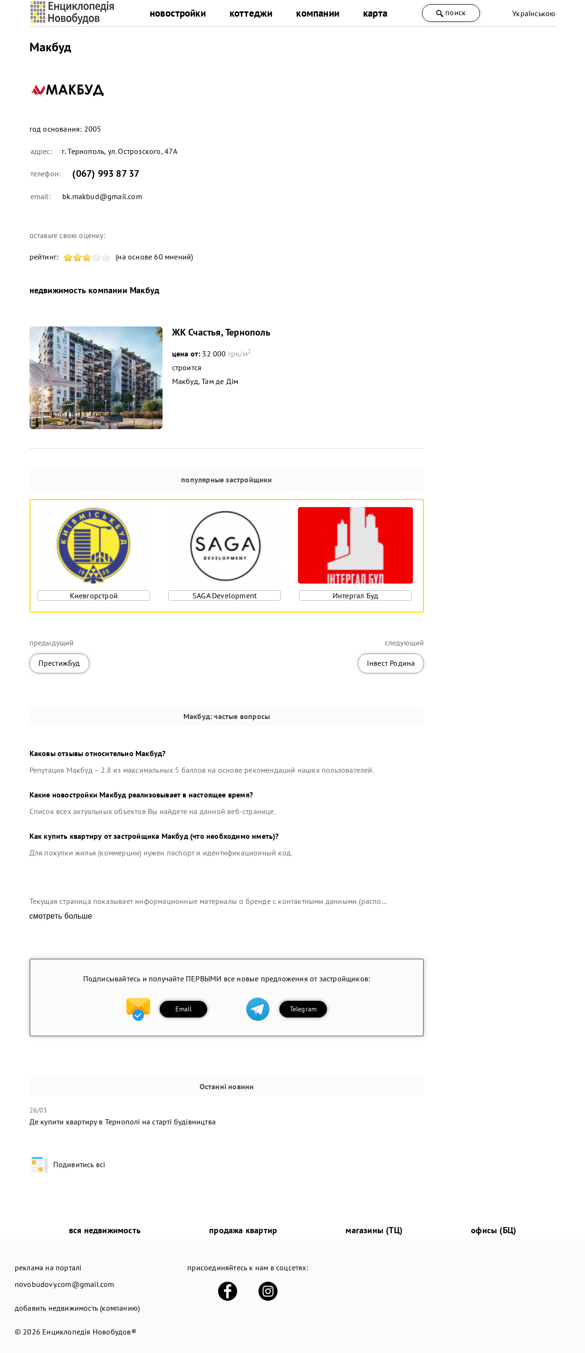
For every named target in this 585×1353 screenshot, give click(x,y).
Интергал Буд (355, 595)
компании (317, 13)
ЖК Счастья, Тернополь (221, 332)
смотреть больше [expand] (60, 916)
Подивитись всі (67, 1164)
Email (183, 1009)
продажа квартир (243, 1230)
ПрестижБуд (59, 663)
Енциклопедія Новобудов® (89, 1331)
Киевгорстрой (94, 595)
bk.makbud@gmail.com (102, 196)
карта (375, 13)
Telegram (303, 1009)
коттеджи (251, 13)
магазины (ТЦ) (374, 1230)
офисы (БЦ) (493, 1230)
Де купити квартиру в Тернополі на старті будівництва (122, 1121)
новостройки (178, 13)
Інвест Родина (391, 663)
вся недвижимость (105, 1230)
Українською (534, 13)
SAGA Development (224, 595)
